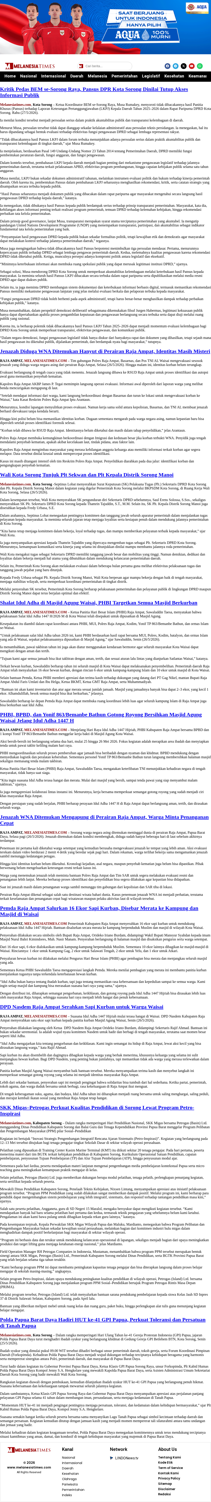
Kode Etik (165, 1463)
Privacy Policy (169, 1479)
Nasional (28, 76)
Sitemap (165, 1484)
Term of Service (170, 1468)
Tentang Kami (169, 1457)
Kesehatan (174, 76)
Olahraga (69, 1479)
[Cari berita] (104, 66)
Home (10, 76)
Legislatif (151, 76)
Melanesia (97, 76)
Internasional (53, 76)
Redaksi (164, 1495)
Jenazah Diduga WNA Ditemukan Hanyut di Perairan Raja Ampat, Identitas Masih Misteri (105, 351)
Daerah (76, 76)
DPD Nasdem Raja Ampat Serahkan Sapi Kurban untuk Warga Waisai (81, 1007)
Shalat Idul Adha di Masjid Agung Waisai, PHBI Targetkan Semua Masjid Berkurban (98, 603)
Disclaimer (167, 1490)
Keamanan (198, 76)
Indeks (67, 1495)
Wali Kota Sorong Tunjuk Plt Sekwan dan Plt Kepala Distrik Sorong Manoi (87, 475)
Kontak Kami (168, 1473)
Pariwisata (70, 1484)
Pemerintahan (125, 76)
